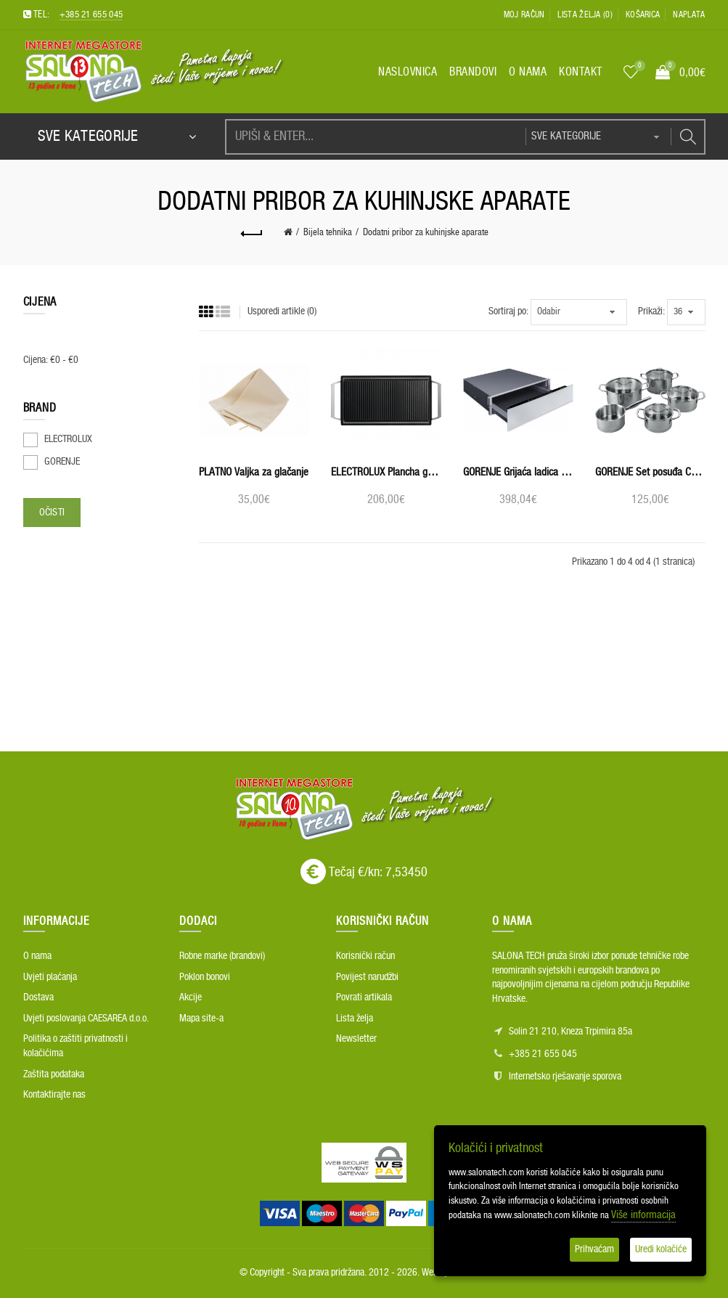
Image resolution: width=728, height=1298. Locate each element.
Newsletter (356, 1039)
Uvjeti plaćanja (50, 977)
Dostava (38, 997)
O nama (37, 956)
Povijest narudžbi (367, 977)
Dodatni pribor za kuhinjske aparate (425, 232)
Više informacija (643, 1214)
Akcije (190, 997)
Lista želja (354, 1018)
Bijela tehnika (327, 232)
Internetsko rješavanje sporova (565, 1077)
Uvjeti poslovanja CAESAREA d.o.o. (86, 1018)
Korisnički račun (365, 956)
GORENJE (62, 462)
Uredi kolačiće (661, 1249)
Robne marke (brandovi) (222, 956)
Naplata (689, 14)
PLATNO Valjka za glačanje (253, 472)
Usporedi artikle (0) (282, 311)
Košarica (643, 14)
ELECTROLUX (68, 439)
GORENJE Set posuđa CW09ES (650, 472)
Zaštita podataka (53, 1074)
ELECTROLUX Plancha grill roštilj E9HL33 (386, 472)
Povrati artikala (364, 997)
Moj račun (524, 14)
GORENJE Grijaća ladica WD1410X (518, 472)
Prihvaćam (594, 1249)
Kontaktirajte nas (54, 1095)
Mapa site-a (201, 1018)
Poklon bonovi (204, 977)
